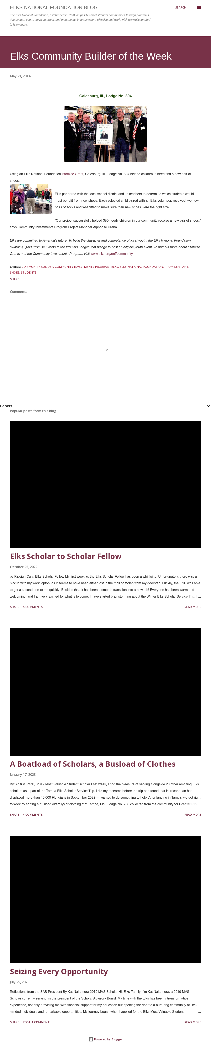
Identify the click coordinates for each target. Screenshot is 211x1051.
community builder (37, 267)
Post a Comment (36, 1022)
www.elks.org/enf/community (112, 253)
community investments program (82, 267)
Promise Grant (72, 174)
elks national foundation (141, 267)
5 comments (33, 607)
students (28, 272)
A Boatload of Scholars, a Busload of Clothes (92, 764)
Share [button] (14, 279)
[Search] (180, 7)
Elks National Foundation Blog (54, 7)
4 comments (33, 814)
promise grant (176, 267)
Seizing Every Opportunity (59, 971)
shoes (14, 272)
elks (114, 267)
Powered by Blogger (105, 1039)
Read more (192, 607)
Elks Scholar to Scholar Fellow (65, 556)
